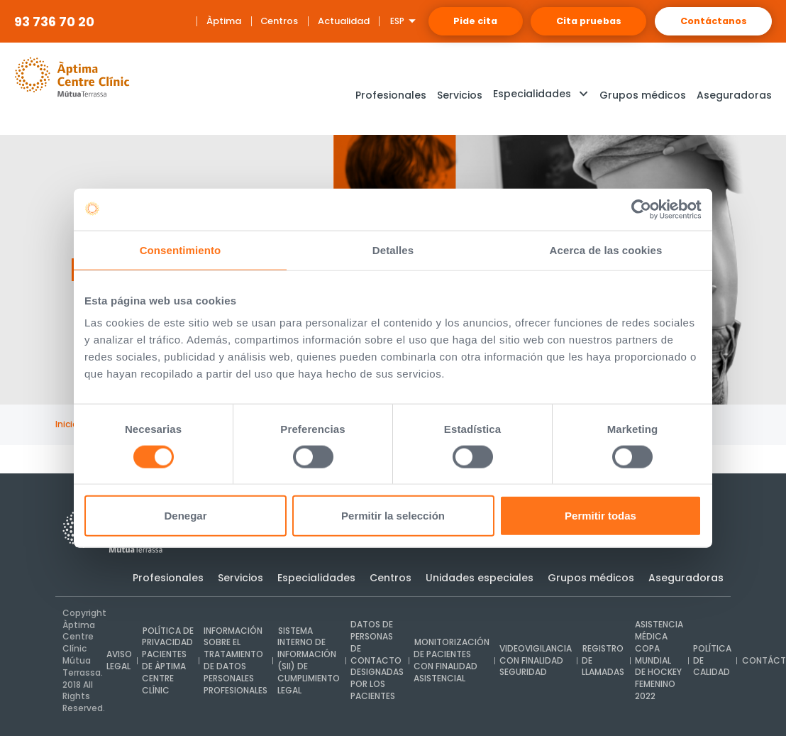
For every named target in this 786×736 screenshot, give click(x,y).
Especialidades (316, 578)
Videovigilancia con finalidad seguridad (533, 660)
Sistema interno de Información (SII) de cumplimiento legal (308, 660)
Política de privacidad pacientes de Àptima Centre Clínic (167, 660)
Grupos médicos (591, 578)
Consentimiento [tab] (180, 250)
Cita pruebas (571, 21)
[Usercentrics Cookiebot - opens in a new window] (639, 209)
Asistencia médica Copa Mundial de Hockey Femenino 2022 (656, 661)
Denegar (185, 516)
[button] (541, 95)
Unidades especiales (479, 578)
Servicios (240, 578)
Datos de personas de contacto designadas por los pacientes (375, 661)
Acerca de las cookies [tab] (606, 250)
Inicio (66, 424)
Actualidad (307, 21)
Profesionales (168, 578)
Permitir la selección (393, 516)
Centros (244, 21)
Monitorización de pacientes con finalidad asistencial (449, 660)
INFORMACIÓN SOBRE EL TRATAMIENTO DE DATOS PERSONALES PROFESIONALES (235, 660)
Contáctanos (708, 21)
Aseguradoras (686, 578)
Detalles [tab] (393, 250)
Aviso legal (119, 661)
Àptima (188, 21)
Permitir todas (600, 516)
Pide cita (445, 21)
